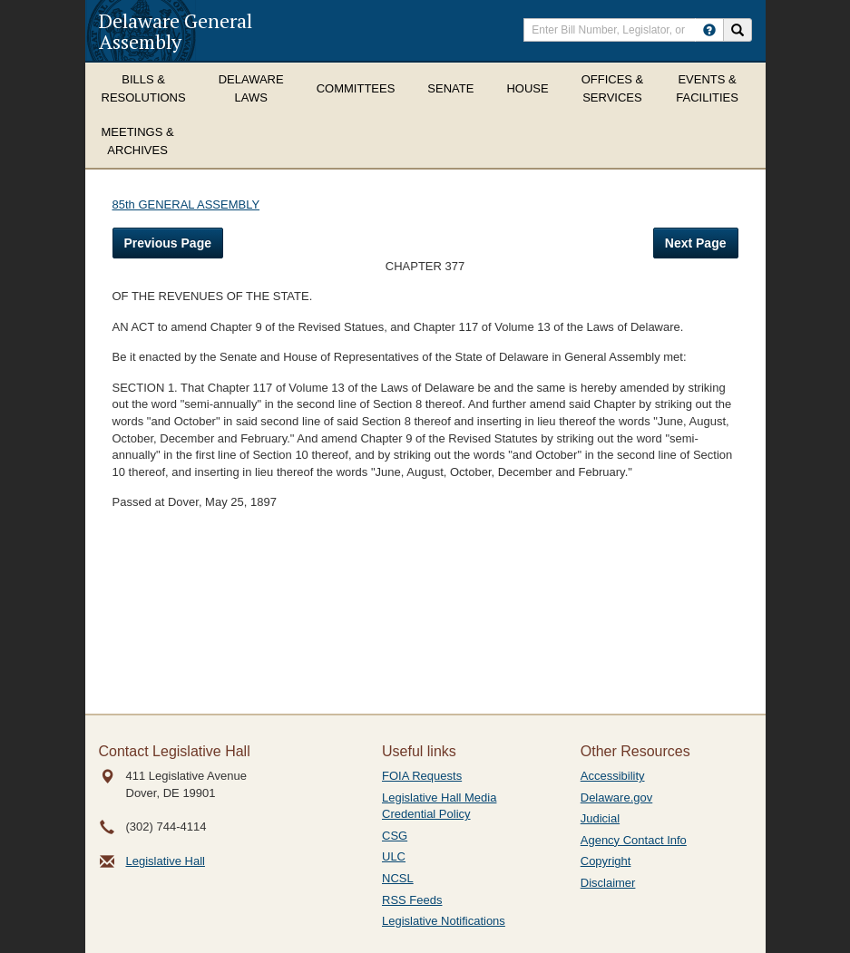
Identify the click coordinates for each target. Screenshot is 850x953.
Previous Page (168, 243)
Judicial (600, 818)
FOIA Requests (422, 776)
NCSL (398, 878)
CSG (394, 835)
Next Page (696, 243)
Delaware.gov (617, 797)
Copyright (606, 861)
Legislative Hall (165, 861)
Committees (356, 88)
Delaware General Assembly (175, 30)
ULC (393, 856)
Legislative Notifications (443, 921)
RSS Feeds (412, 900)
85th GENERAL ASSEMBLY (186, 204)
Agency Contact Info (634, 840)
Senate (450, 88)
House (527, 88)
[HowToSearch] (709, 30)
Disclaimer (608, 883)
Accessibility (613, 776)
